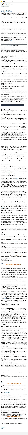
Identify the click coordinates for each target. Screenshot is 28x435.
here (22, 133)
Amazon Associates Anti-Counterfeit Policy (9, 172)
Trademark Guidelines (3, 289)
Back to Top (2, 263)
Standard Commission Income (3, 426)
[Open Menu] (27, 1)
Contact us (16, 433)
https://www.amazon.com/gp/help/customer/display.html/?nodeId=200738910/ (12, 45)
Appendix (9, 67)
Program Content (5, 298)
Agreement (13, 38)
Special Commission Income (3, 427)
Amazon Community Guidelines (7, 392)
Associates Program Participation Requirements (5, 71)
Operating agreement (2, 433)
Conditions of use (12, 433)
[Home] (14, 1)
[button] (25, 1)
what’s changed (11, 4)
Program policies (7, 433)
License (25, 228)
